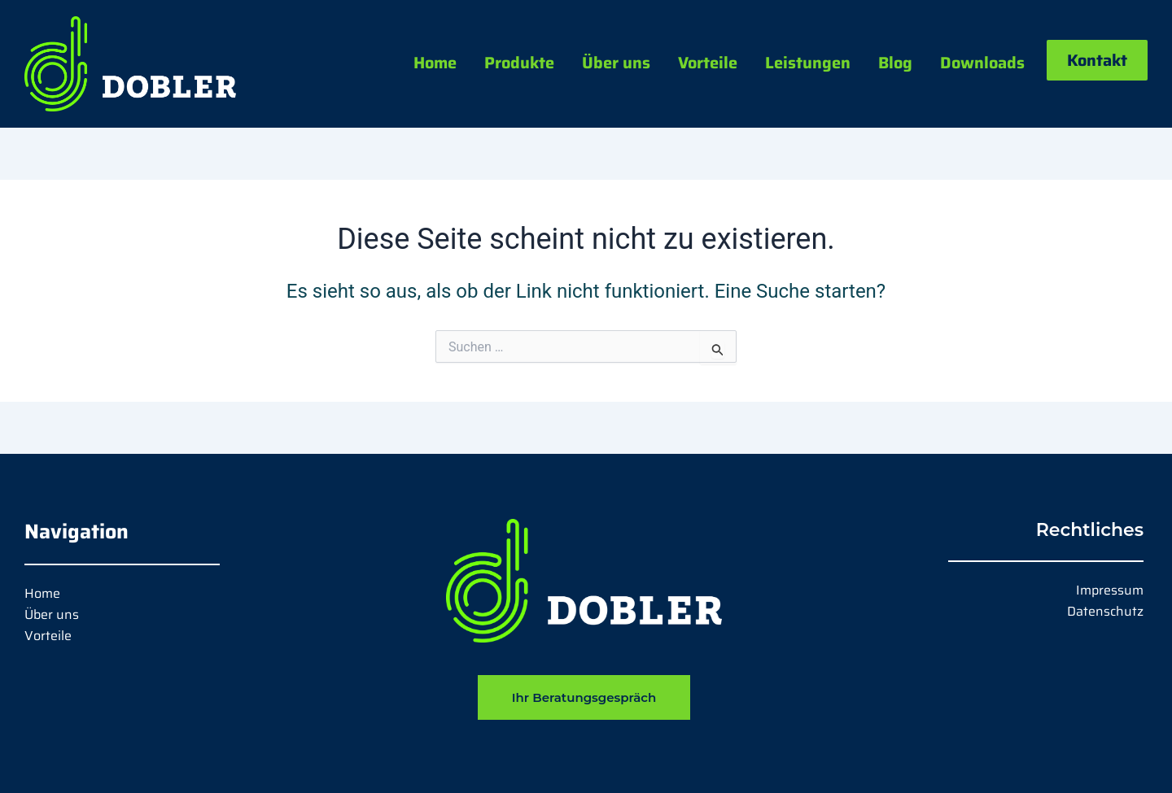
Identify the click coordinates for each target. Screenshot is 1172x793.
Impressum (1110, 590)
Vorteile (707, 63)
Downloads (982, 63)
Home (435, 63)
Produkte (519, 63)
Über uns (616, 63)
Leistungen (808, 63)
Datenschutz (1105, 611)
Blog (895, 63)
